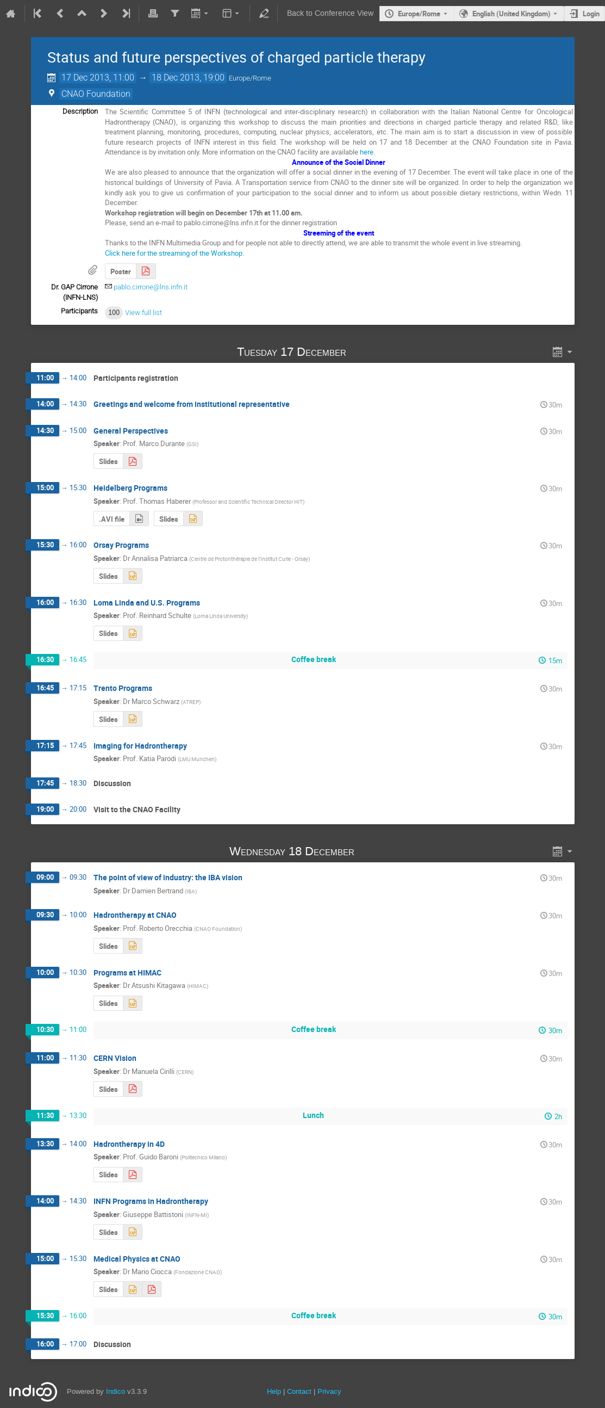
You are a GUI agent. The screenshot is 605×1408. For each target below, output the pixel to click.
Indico (115, 1391)
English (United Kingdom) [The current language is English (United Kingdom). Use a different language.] (511, 13)
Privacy (329, 1391)
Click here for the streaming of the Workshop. (174, 253)
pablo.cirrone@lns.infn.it (151, 287)
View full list (143, 312)
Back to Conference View (330, 13)
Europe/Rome (419, 13)
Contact (299, 1391)
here (366, 152)
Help (274, 1391)
